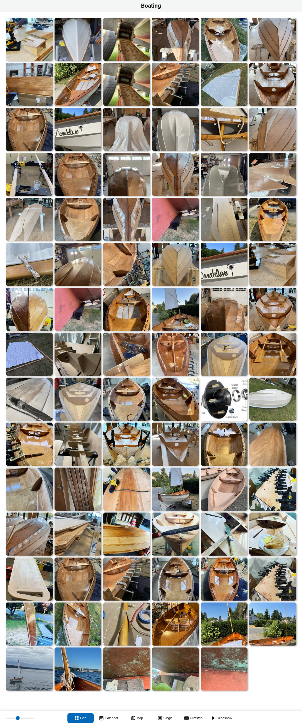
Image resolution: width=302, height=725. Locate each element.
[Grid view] (80, 718)
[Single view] (165, 718)
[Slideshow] (222, 718)
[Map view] (137, 718)
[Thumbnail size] (20, 718)
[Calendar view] (109, 718)
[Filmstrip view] (193, 718)
